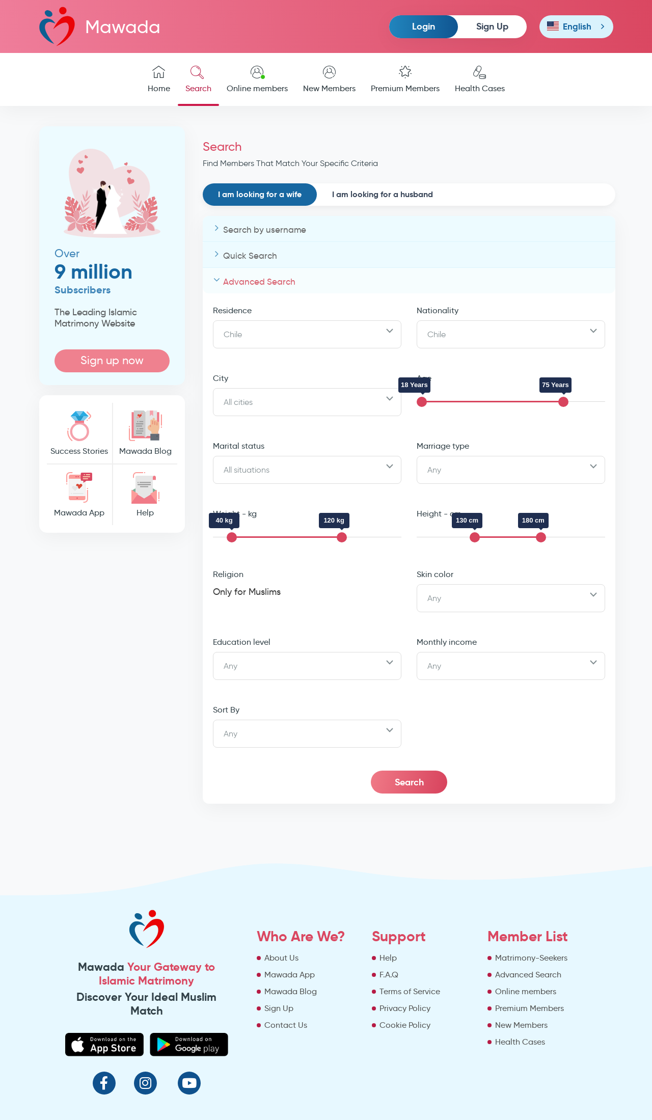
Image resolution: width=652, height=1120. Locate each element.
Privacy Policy (404, 1008)
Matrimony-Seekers (531, 958)
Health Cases (480, 79)
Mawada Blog (145, 433)
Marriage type (443, 446)
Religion (228, 574)
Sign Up (492, 26)
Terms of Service (409, 991)
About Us (281, 958)
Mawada (99, 26)
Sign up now (112, 360)
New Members (329, 79)
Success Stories (79, 433)
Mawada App (79, 494)
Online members (257, 79)
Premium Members (405, 79)
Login (423, 26)
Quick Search (250, 256)
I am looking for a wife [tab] (260, 194)
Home (159, 79)
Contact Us (285, 1025)
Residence (232, 310)
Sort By (226, 710)
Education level (241, 642)
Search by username (264, 230)
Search (198, 79)
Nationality (437, 310)
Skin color (435, 574)
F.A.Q (388, 974)
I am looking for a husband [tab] (382, 194)
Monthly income (447, 642)
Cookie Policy (404, 1025)
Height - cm (439, 513)
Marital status (238, 446)
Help (145, 494)
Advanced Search (259, 282)
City (220, 378)
